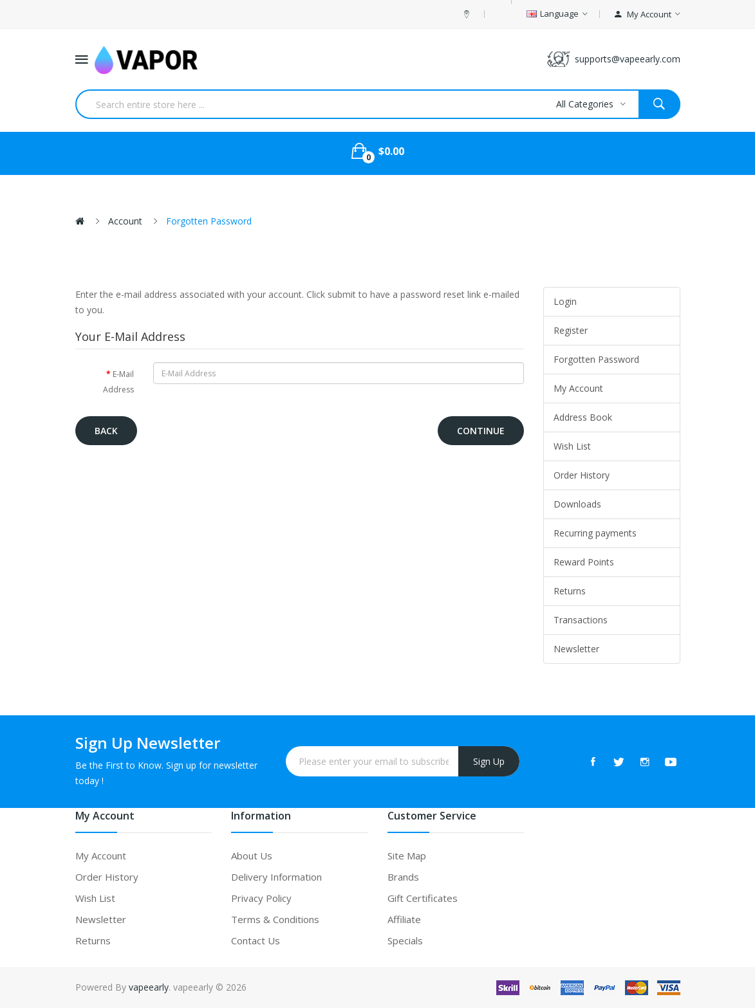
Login (565, 301)
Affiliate (404, 919)
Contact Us (255, 940)
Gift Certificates (422, 898)
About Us (251, 855)
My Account (578, 388)
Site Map (406, 855)
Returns (570, 591)
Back (106, 431)
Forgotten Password (209, 221)
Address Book (583, 417)
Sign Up (489, 761)
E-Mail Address (118, 382)
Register (571, 330)
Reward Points (584, 562)
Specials (405, 940)
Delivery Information (276, 876)
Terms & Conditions (275, 919)
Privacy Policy (261, 898)
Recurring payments (595, 533)
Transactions (581, 620)
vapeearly (149, 987)
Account (125, 221)
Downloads (577, 504)
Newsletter (576, 649)
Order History (582, 475)
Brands (403, 876)
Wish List (572, 446)
